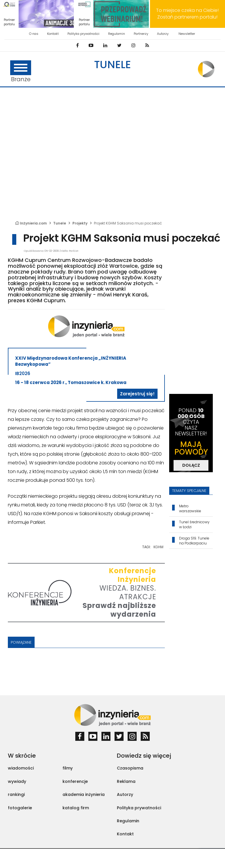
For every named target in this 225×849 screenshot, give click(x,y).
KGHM (158, 546)
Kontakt (53, 33)
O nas (33, 33)
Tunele (112, 64)
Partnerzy (141, 33)
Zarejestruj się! (137, 394)
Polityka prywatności (83, 33)
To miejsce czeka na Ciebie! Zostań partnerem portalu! (187, 13)
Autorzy (163, 33)
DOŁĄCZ (191, 465)
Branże (20, 71)
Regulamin (116, 33)
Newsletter (186, 33)
